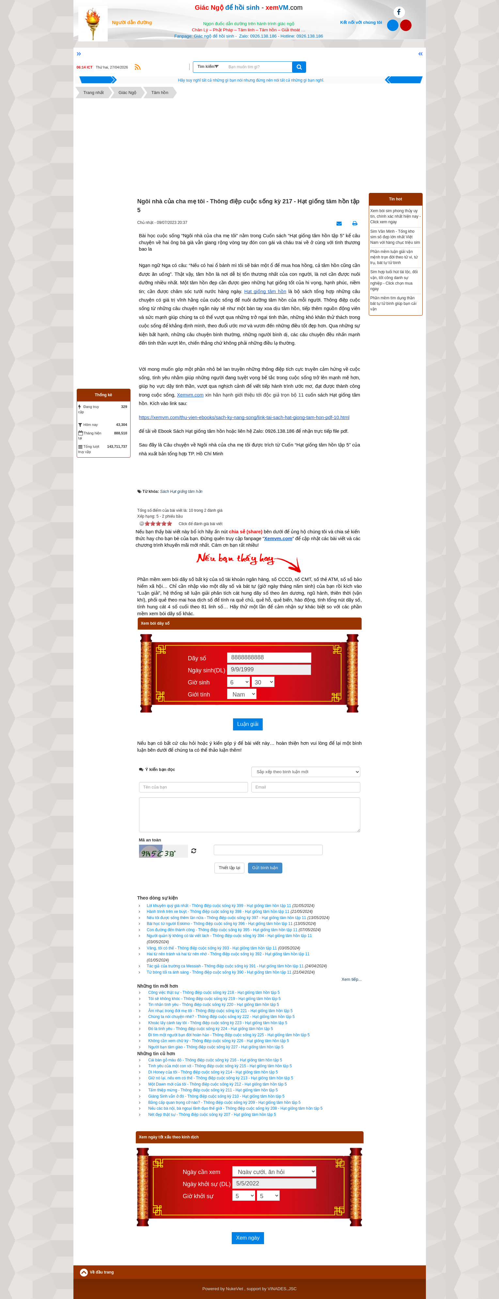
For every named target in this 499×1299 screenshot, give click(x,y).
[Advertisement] (249, 147)
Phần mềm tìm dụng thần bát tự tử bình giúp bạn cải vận (393, 303)
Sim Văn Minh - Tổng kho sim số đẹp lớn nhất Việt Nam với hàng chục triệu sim (395, 237)
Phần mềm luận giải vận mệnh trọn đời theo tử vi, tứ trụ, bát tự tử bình (394, 257)
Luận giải (247, 724)
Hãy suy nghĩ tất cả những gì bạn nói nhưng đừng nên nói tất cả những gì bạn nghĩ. (251, 80)
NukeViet (234, 1288)
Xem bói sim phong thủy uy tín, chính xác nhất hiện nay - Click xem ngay (395, 216)
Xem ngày (247, 1238)
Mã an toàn (150, 839)
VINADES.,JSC (282, 1288)
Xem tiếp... (352, 979)
